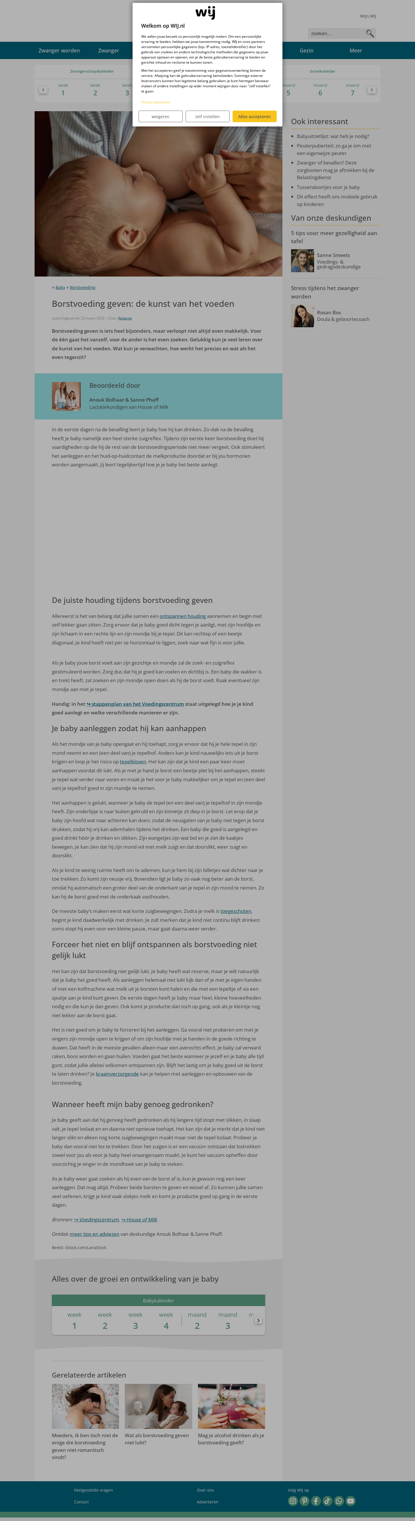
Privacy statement (155, 102)
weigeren (160, 116)
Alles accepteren (254, 116)
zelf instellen (207, 116)
